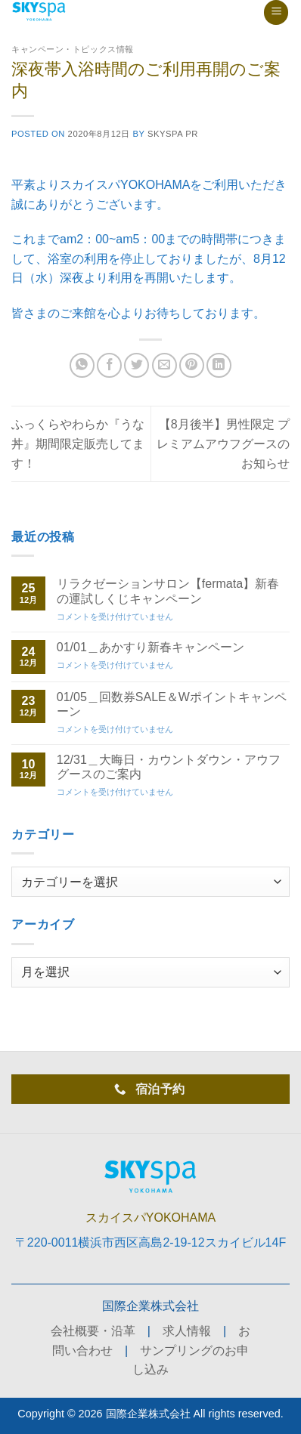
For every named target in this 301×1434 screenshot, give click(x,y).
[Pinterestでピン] (191, 365)
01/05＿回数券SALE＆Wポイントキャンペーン (172, 704)
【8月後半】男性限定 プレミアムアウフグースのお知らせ (223, 443)
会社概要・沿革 (93, 1330)
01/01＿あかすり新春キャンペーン (150, 647)
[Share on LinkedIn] (218, 365)
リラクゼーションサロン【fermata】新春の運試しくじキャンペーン (168, 590)
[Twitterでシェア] (136, 365)
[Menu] (276, 12)
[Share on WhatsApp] (82, 365)
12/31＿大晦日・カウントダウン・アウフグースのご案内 (169, 766)
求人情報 (187, 1330)
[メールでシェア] (164, 365)
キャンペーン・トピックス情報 (72, 49)
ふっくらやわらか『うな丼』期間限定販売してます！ (77, 443)
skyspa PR (172, 133)
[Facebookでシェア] (109, 365)
